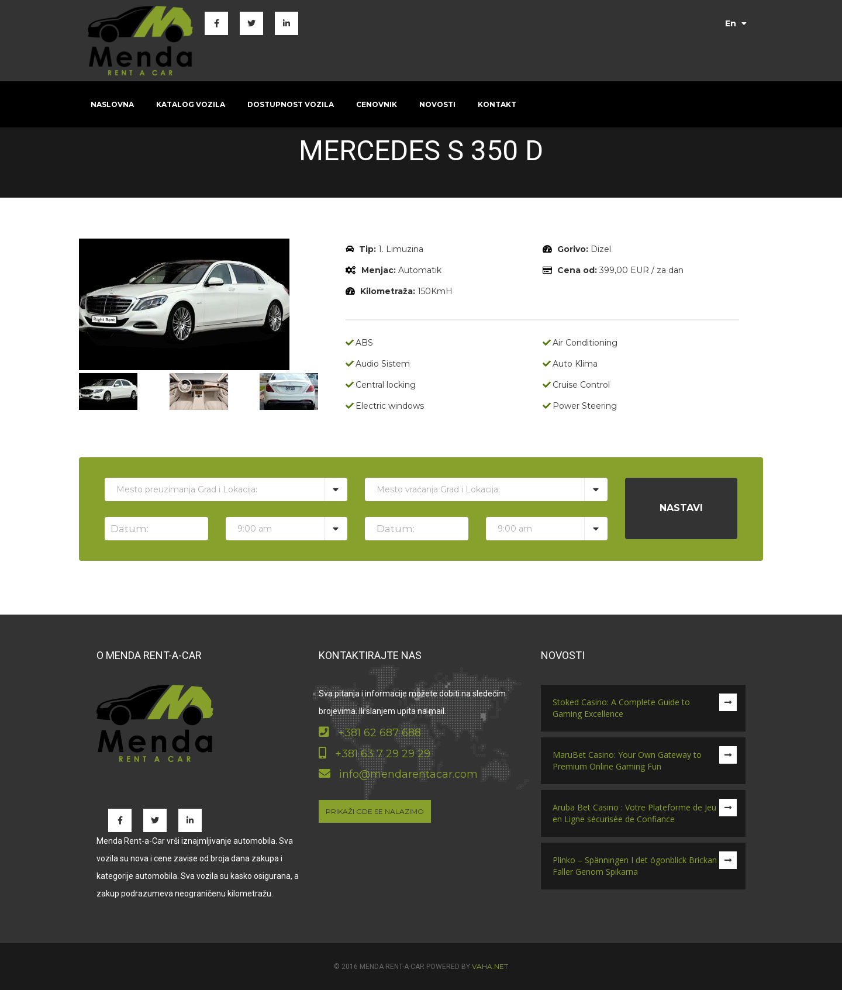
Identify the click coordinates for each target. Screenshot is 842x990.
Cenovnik (376, 104)
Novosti (437, 104)
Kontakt (497, 104)
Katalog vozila (190, 104)
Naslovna (112, 104)
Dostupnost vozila (290, 104)
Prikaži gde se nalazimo (375, 811)
